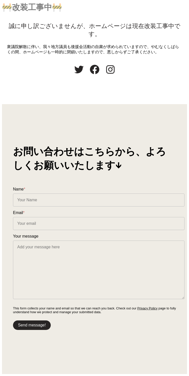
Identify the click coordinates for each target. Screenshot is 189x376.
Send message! (32, 325)
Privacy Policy (147, 308)
